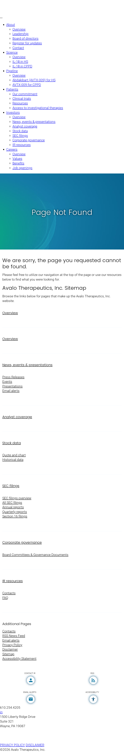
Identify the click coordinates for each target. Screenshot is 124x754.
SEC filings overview (16, 499)
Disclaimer (10, 651)
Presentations (12, 387)
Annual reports (13, 508)
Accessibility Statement (19, 660)
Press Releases (13, 377)
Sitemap (8, 656)
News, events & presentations (27, 365)
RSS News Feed (13, 637)
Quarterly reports (14, 513)
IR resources (12, 582)
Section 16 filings (14, 517)
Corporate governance (22, 543)
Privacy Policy (12, 647)
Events (7, 382)
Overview (10, 313)
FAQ (5, 599)
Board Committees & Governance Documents (35, 556)
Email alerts (10, 391)
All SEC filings (12, 504)
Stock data (11, 443)
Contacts (9, 594)
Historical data (12, 460)
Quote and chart (14, 456)
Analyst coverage (17, 417)
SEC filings (10, 486)
